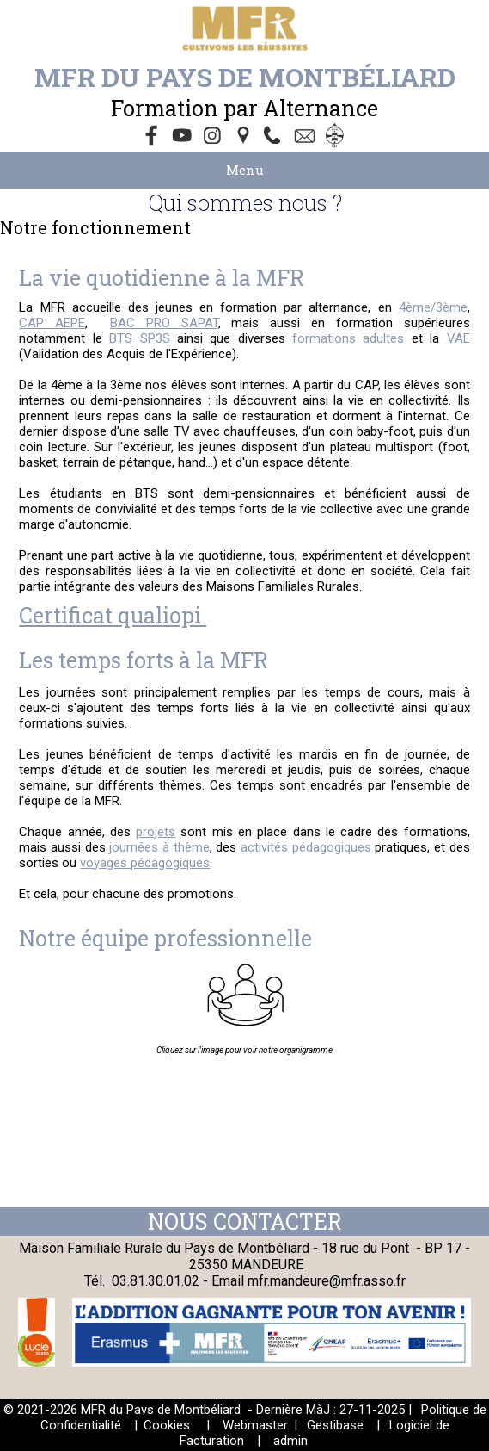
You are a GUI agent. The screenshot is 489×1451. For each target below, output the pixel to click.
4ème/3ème (433, 307)
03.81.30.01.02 (157, 1281)
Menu (245, 169)
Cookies (167, 1425)
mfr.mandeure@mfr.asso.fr (327, 1281)
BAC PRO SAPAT (164, 323)
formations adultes (348, 338)
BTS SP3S (139, 338)
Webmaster (255, 1425)
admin (290, 1440)
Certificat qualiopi (112, 615)
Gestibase (335, 1425)
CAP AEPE (52, 323)
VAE (458, 338)
